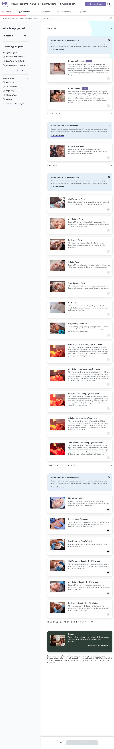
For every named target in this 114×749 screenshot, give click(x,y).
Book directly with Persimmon (98, 646)
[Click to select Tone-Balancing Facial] (79, 288)
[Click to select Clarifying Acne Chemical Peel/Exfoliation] (79, 567)
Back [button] (60, 743)
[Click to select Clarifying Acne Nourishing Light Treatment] (79, 352)
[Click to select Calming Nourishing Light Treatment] (79, 426)
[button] (108, 78)
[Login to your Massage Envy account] (109, 4)
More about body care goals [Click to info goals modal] (16, 70)
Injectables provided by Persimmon (72, 622)
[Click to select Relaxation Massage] (79, 70)
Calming (9, 99)
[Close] (109, 40)
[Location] (8, 11)
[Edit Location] (111, 18)
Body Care (54, 114)
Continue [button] (82, 743)
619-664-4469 (45, 18)
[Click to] (79, 641)
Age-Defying (10, 82)
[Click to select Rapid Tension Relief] (79, 152)
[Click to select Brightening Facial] (79, 246)
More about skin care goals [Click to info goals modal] (15, 104)
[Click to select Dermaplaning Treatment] (79, 525)
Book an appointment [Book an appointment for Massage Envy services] (95, 4)
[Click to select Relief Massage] (79, 97)
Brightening (10, 91)
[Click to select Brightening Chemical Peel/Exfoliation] (79, 609)
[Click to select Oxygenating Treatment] (79, 329)
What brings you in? (14, 28)
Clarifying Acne (11, 95)
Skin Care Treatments (61, 465)
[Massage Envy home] (5, 4)
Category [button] (8, 35)
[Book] (84, 11)
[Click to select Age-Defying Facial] (79, 225)
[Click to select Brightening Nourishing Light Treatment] (79, 401)
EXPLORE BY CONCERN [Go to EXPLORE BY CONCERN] (68, 4)
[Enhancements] (66, 11)
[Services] (26, 11)
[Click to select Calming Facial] (79, 267)
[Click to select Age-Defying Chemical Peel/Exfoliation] (79, 588)
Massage (52, 28)
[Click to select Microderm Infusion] (79, 504)
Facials (52, 165)
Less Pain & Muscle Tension (15, 61)
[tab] (15, 53)
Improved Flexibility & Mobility (16, 65)
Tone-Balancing (11, 86)
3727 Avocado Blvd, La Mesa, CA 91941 (27, 18)
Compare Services (57, 50)
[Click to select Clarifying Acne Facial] (79, 204)
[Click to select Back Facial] (79, 308)
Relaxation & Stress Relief (15, 57)
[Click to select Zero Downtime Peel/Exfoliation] (79, 546)
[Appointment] (45, 11)
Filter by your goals (13, 46)
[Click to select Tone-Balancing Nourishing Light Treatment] (79, 450)
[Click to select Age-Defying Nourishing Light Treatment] (79, 377)
